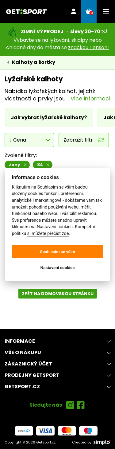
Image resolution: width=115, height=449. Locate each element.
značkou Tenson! (88, 47)
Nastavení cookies (57, 267)
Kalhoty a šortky (33, 62)
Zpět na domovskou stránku (58, 294)
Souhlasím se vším (57, 251)
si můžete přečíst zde (48, 233)
